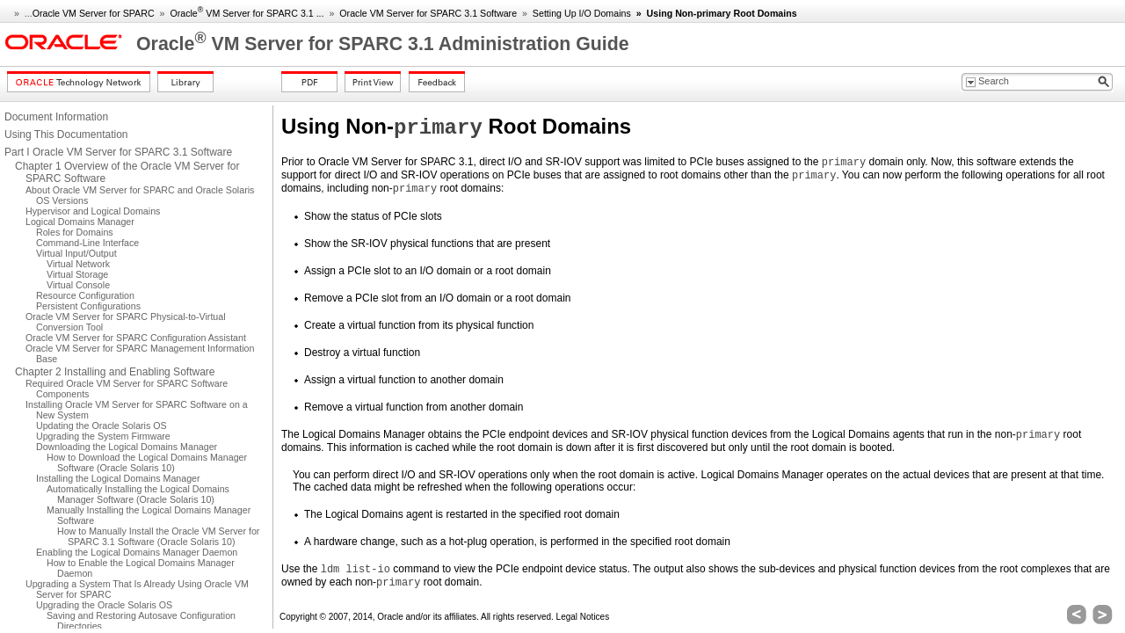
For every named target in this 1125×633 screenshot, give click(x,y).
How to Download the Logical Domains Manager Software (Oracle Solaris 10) (147, 462)
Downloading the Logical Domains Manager (126, 446)
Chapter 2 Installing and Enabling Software (114, 372)
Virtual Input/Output (76, 253)
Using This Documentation (66, 134)
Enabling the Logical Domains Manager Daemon (136, 552)
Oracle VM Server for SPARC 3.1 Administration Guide (382, 44)
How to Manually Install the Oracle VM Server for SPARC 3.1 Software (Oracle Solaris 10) (158, 536)
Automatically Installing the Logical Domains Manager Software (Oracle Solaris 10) (138, 494)
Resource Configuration (85, 295)
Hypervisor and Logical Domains (92, 211)
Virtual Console (78, 285)
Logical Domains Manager (79, 221)
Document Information (56, 117)
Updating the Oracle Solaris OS (101, 425)
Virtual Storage (77, 274)
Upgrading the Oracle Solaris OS (104, 605)
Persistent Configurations (88, 306)
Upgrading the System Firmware (103, 436)
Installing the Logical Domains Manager (118, 478)
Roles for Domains (74, 232)
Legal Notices (583, 617)
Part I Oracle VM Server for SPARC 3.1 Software (118, 152)
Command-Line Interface (87, 242)
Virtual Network (78, 263)
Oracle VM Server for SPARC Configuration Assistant (135, 337)
